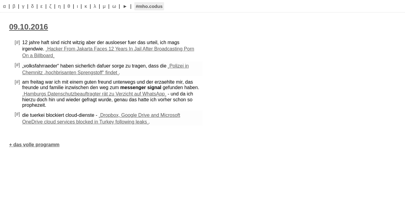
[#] (17, 42)
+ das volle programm (34, 144)
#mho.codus (149, 6)
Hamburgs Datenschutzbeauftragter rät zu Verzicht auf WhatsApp (94, 93)
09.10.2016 (28, 27)
